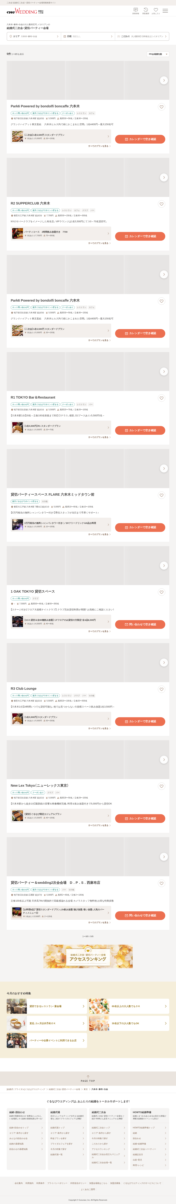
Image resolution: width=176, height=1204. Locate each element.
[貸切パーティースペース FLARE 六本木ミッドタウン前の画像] (88, 468)
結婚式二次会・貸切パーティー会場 (64, 1089)
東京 (86, 1089)
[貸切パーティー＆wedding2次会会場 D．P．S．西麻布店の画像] (88, 856)
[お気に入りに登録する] (161, 107)
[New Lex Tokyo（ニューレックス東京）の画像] (88, 759)
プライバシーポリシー (57, 1183)
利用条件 (40, 1183)
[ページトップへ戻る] (88, 1078)
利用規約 (30, 1183)
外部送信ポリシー (78, 1183)
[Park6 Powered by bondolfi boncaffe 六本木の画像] (88, 80)
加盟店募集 (115, 1183)
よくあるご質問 (88, 1189)
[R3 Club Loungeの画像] (88, 662)
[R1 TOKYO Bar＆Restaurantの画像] (88, 371)
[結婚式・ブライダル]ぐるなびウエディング (26, 1089)
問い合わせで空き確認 (140, 624)
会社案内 (19, 1183)
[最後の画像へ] (164, 80)
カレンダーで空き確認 (140, 139)
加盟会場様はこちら (98, 1183)
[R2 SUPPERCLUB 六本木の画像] (88, 177)
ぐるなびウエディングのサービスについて (142, 1183)
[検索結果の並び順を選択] (158, 54)
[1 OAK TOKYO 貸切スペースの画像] (88, 565)
